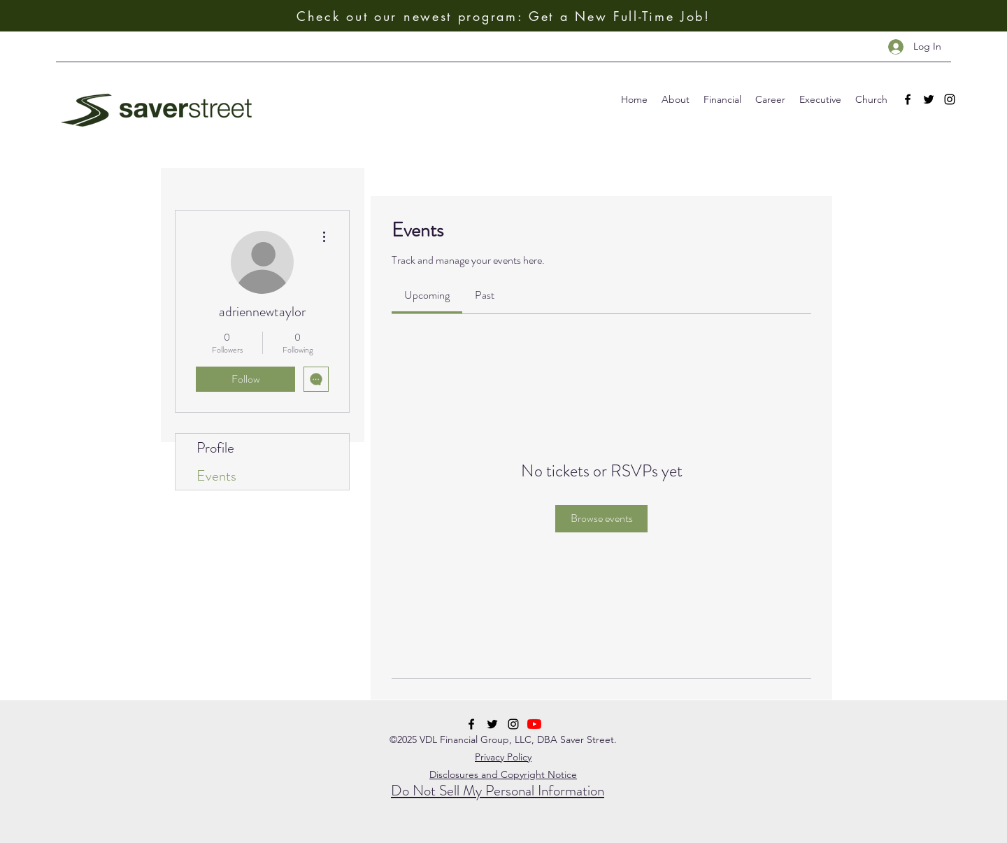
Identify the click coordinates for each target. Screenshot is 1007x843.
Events (216, 475)
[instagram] (950, 99)
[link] (427, 295)
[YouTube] (534, 724)
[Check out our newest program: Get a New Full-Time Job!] (503, 15)
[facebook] (908, 99)
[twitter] (929, 99)
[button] (676, 99)
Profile (215, 447)
